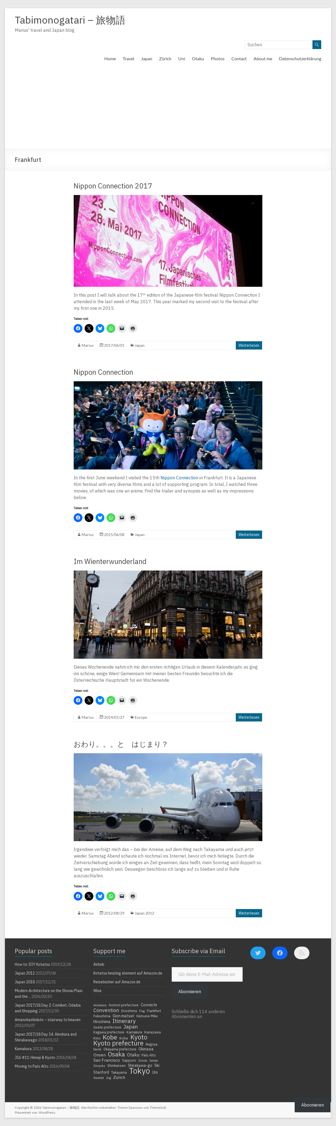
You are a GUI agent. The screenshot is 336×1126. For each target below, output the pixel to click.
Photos (218, 58)
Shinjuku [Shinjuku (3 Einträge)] (99, 1066)
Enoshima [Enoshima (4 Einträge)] (129, 1010)
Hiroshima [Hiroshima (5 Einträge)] (101, 1021)
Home (110, 58)
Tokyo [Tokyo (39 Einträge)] (139, 1070)
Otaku (198, 58)
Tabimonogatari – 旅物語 (70, 19)
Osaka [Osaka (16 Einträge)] (116, 1054)
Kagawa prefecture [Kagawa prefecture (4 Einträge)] (108, 1032)
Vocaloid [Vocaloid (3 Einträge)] (98, 1078)
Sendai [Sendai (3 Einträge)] (153, 1060)
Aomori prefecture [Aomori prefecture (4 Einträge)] (124, 1005)
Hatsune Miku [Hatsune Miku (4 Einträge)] (147, 1016)
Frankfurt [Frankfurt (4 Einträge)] (154, 1010)
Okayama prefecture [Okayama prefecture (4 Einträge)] (120, 1049)
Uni (181, 58)
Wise (97, 990)
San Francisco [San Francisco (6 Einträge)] (106, 1060)
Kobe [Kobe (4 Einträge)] (123, 1038)
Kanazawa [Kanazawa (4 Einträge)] (152, 1032)
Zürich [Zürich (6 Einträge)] (119, 1077)
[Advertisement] (168, 108)
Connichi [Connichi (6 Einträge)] (149, 1004)
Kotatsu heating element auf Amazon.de (127, 973)
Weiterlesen (249, 345)
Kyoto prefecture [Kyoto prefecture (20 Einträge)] (118, 1043)
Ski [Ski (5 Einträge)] (156, 1065)
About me (263, 58)
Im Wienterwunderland (110, 561)
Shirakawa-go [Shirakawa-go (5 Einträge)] (140, 1065)
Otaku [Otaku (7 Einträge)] (133, 1054)
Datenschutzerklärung (300, 58)
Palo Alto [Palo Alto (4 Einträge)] (149, 1055)
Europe (141, 717)
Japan (146, 58)
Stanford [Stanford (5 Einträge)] (101, 1072)
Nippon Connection (103, 372)
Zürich (165, 58)
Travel (128, 58)
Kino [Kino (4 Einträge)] (96, 1038)
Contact (239, 58)
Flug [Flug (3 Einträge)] (142, 1011)
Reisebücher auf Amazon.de (116, 981)
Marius (88, 345)
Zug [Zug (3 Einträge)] (108, 1078)
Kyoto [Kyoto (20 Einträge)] (138, 1037)
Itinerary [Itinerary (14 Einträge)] (124, 1020)
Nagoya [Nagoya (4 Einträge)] (151, 1044)
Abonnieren (189, 991)
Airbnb (98, 964)
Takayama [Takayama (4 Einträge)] (119, 1072)
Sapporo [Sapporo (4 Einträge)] (129, 1060)
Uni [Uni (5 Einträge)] (155, 1072)
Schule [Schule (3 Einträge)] (142, 1060)
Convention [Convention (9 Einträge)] (106, 1010)
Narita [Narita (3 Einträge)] (97, 1049)
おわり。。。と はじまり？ (121, 744)
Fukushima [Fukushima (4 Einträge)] (101, 1016)
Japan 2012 (144, 913)
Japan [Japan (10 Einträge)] (131, 1026)
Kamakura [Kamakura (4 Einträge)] (134, 1032)
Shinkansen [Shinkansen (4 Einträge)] (116, 1065)
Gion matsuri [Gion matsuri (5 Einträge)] (123, 1015)
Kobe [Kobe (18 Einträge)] (110, 1037)
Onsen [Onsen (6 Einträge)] (99, 1054)
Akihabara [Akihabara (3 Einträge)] (100, 1005)
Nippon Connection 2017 (113, 185)
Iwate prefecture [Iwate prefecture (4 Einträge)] (107, 1027)
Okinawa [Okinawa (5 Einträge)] (146, 1049)
